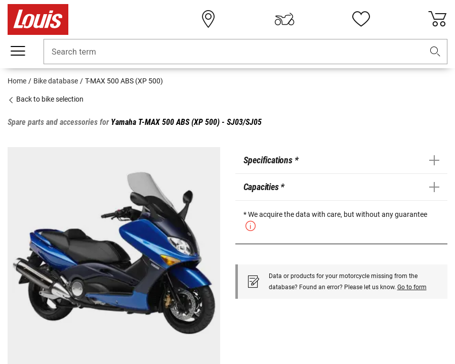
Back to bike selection (46, 99)
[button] (435, 52)
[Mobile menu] (18, 51)
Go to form (412, 287)
